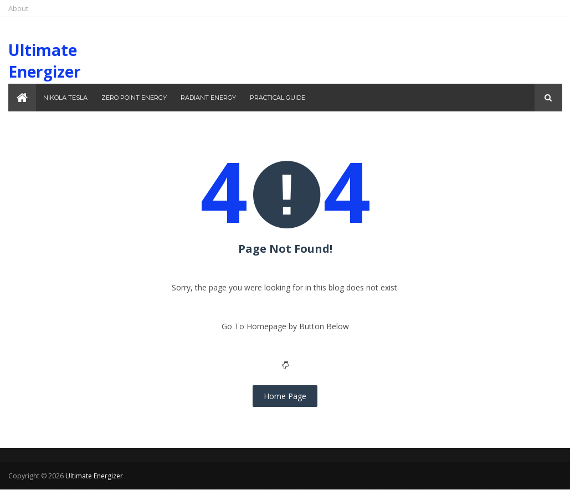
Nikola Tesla (65, 97)
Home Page (285, 396)
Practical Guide (277, 97)
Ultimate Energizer (44, 60)
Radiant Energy (208, 97)
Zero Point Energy (134, 97)
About (18, 8)
